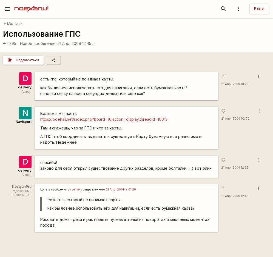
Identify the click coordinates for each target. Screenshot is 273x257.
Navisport (24, 122)
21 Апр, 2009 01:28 (235, 84)
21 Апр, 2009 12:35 (235, 167)
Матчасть (13, 24)
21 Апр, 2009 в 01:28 (121, 189)
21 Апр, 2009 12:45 (76, 43)
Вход (259, 8)
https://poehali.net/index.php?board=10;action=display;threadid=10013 (103, 119)
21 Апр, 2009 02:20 (235, 118)
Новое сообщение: (38, 43)
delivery (25, 87)
